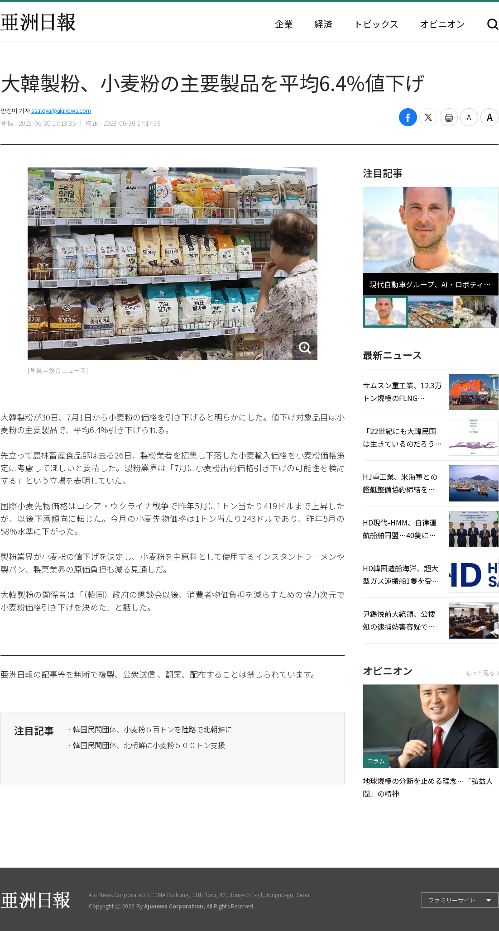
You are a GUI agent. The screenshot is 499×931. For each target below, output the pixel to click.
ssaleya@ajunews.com (61, 110)
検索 (493, 24)
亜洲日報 (38, 22)
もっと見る (482, 673)
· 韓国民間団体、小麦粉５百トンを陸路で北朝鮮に (149, 729)
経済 (323, 24)
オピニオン (442, 24)
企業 (284, 24)
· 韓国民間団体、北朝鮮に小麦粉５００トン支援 (146, 745)
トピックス (376, 24)
